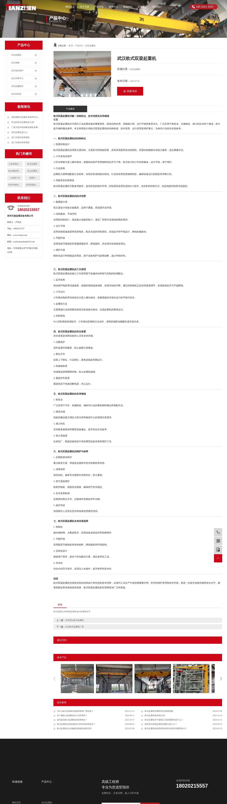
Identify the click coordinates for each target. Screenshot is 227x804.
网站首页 (70, 7)
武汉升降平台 (17, 78)
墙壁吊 (32, 178)
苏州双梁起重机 (33, 185)
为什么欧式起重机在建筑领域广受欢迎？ (75, 711)
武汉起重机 (16, 55)
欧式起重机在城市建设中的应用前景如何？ (76, 724)
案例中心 (113, 7)
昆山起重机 (32, 171)
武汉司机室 (16, 94)
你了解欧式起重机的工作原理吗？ (72, 715)
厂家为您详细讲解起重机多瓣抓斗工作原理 (25, 127)
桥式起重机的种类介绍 (155, 715)
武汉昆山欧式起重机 (75, 620)
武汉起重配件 (17, 86)
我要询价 (130, 91)
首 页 (70, 46)
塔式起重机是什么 (19, 132)
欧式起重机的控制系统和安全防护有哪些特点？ (166, 728)
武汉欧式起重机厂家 (75, 627)
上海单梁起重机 (15, 164)
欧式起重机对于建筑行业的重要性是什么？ (164, 720)
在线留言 (142, 7)
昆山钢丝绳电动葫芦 (15, 171)
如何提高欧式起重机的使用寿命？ (72, 720)
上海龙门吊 (15, 178)
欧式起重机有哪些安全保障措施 (159, 711)
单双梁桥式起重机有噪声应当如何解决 (25, 117)
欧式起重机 (32, 164)
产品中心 (99, 7)
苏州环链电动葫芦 (15, 185)
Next (221, 679)
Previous (54, 679)
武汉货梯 (15, 63)
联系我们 (157, 7)
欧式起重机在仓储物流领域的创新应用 (74, 728)
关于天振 (84, 7)
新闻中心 (128, 7)
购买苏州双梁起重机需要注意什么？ (161, 724)
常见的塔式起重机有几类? (22, 122)
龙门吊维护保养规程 (20, 137)
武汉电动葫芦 (17, 70)
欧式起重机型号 (83, 611)
